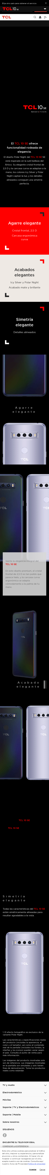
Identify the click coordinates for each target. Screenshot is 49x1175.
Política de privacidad (36, 1164)
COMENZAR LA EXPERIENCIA (15, 1146)
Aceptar (32, 1169)
